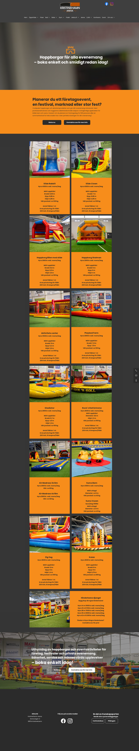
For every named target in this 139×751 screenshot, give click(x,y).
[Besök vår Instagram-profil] (111, 3)
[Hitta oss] (136, 380)
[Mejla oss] (136, 375)
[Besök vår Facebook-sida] (106, 3)
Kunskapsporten (110, 714)
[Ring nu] (136, 370)
